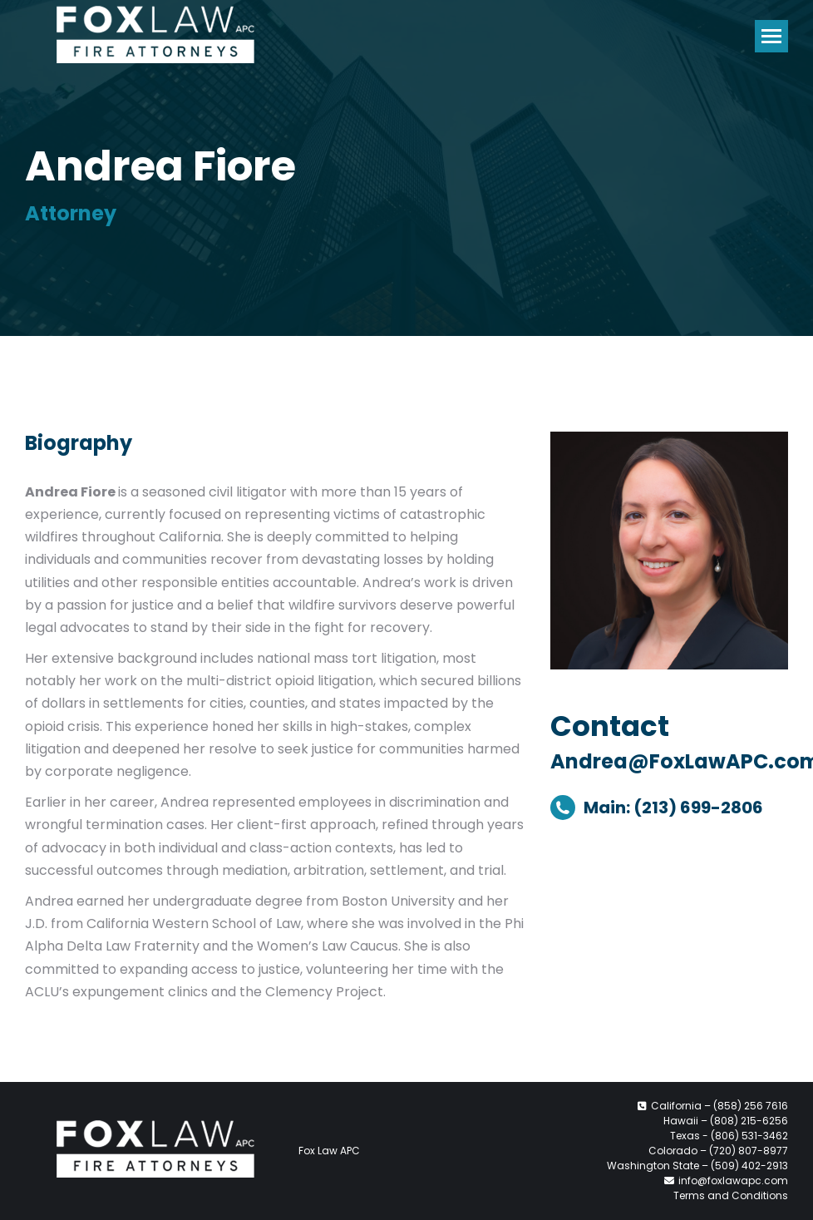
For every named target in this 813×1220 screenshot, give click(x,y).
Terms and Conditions (730, 1195)
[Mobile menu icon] (771, 36)
